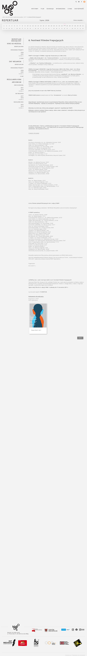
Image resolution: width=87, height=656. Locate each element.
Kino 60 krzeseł (9, 17)
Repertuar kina (18, 46)
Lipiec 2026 (44, 20)
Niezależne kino (18, 102)
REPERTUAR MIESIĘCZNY (16, 40)
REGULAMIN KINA (14, 79)
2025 (22, 54)
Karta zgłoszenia (33, 300)
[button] (76, 1)
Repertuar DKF (19, 64)
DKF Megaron (15, 61)
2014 (22, 106)
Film (4, 17)
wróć (80, 338)
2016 (22, 89)
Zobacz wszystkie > (78, 20)
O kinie (21, 58)
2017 (25, 17)
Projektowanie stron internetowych (78, 655)
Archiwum (16, 82)
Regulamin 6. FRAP (34, 299)
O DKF (22, 76)
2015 (22, 104)
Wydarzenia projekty (18, 17)
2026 (22, 52)
